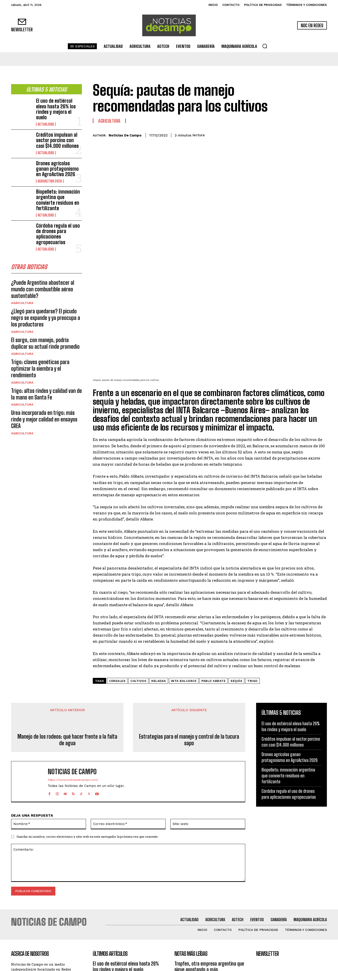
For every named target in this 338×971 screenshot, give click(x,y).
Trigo (252, 603)
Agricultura (22, 304)
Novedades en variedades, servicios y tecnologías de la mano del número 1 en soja (209, 934)
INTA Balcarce (184, 603)
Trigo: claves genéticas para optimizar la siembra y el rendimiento (40, 370)
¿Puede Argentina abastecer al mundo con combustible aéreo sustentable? (42, 291)
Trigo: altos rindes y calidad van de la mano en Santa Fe (46, 395)
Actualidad (46, 124)
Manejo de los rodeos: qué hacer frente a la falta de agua (67, 661)
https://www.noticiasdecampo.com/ (73, 701)
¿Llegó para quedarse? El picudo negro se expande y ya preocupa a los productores (45, 319)
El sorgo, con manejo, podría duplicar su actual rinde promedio (45, 344)
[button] (264, 46)
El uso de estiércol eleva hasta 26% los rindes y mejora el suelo (56, 109)
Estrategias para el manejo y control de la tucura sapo (189, 661)
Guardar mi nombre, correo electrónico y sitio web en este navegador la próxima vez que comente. (87, 759)
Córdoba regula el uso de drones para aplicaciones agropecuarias (58, 234)
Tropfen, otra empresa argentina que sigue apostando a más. (209, 886)
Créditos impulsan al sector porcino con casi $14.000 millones (57, 140)
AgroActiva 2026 (50, 181)
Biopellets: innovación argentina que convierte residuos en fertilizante (58, 200)
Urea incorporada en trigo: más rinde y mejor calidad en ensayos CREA (44, 421)
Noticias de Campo (125, 135)
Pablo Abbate (213, 603)
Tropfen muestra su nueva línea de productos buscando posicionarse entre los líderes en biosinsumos (207, 908)
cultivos (138, 603)
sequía (236, 603)
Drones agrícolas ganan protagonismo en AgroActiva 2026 (57, 168)
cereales (117, 603)
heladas (158, 603)
